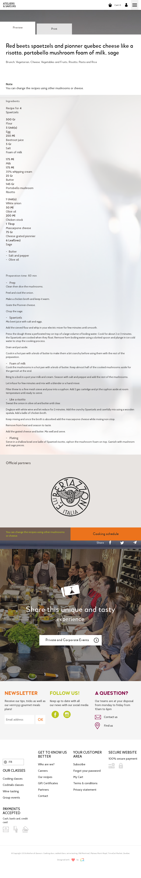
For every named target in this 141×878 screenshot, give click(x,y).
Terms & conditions (85, 783)
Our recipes (45, 777)
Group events (11, 797)
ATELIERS (9, 5)
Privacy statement (84, 789)
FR (8, 762)
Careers (43, 770)
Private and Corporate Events (72, 640)
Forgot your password (87, 770)
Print (54, 29)
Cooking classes (13, 778)
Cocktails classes (13, 785)
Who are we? (46, 764)
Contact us (106, 717)
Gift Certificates (48, 783)
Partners (43, 789)
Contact (43, 796)
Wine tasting (11, 791)
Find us (104, 725)
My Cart (78, 777)
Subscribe (79, 764)
